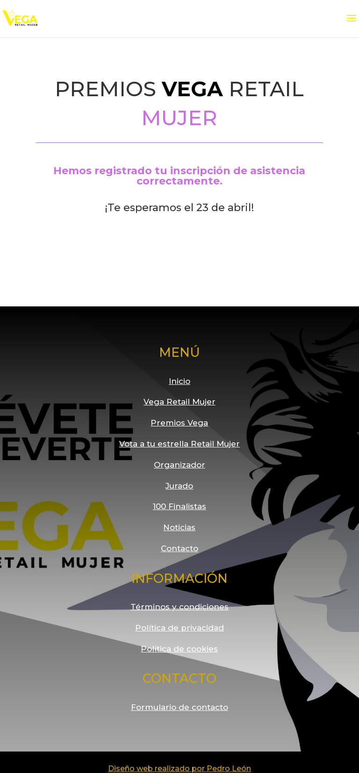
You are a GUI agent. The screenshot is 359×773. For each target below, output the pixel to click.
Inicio (179, 381)
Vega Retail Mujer (179, 401)
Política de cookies (179, 648)
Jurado (179, 485)
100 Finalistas (179, 506)
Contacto (179, 548)
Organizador (179, 464)
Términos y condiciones (179, 606)
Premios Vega (179, 422)
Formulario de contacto (179, 707)
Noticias (179, 527)
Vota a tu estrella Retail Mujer (179, 443)
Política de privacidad (179, 627)
